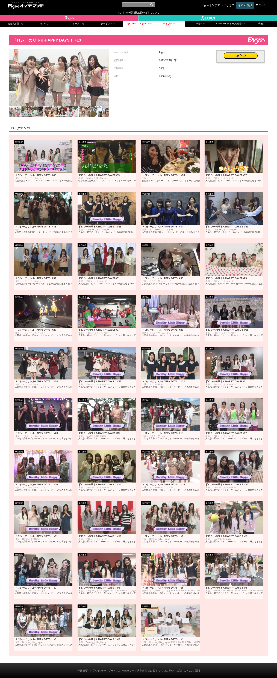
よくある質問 (192, 670)
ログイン (242, 54)
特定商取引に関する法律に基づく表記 (159, 670)
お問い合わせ (98, 670)
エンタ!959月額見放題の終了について (138, 12)
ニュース (77, 23)
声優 (200, 23)
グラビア (108, 23)
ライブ (169, 23)
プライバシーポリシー (121, 670)
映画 (261, 23)
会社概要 (82, 670)
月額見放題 (15, 23)
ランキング (46, 23)
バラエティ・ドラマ (138, 23)
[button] (106, 52)
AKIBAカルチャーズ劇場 (231, 23)
